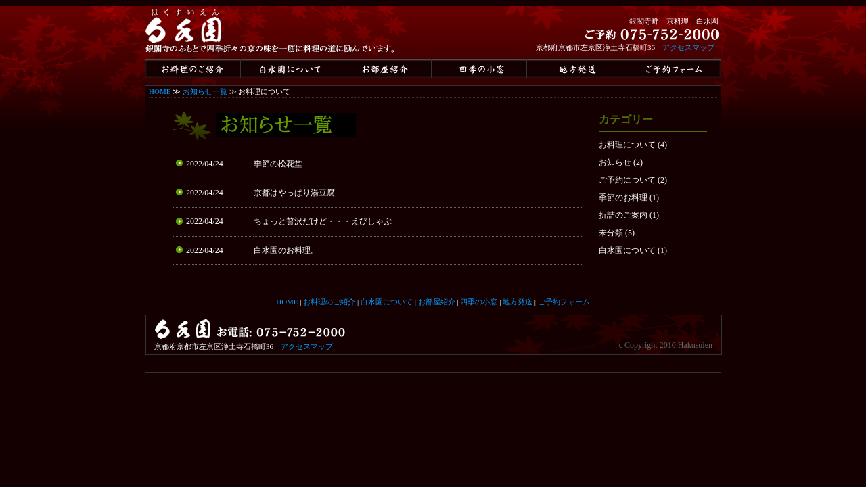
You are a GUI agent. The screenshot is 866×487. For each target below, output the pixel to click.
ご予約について (627, 180)
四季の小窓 (478, 302)
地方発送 (517, 302)
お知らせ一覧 (205, 91)
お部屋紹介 (436, 302)
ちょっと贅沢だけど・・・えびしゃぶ (323, 221)
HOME (159, 91)
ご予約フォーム (564, 302)
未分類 (611, 232)
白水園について (627, 250)
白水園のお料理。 (286, 250)
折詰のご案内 (623, 215)
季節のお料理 (623, 197)
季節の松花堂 (278, 163)
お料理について (627, 144)
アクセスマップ (688, 47)
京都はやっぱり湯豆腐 (294, 193)
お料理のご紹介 (329, 302)
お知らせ (615, 162)
